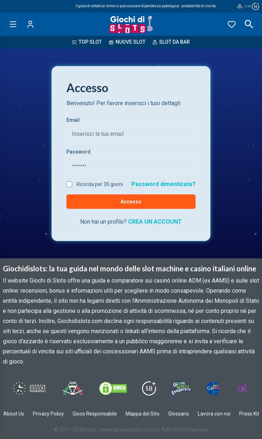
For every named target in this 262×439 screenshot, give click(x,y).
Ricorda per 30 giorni (100, 184)
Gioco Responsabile (95, 414)
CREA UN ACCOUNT (155, 221)
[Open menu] (13, 24)
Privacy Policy (48, 414)
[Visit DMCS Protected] (113, 388)
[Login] (30, 24)
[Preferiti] (231, 24)
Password (78, 152)
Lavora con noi (214, 414)
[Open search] (249, 24)
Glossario (178, 414)
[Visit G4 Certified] (213, 388)
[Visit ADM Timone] (72, 388)
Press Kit (249, 414)
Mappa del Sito (143, 414)
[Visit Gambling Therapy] (242, 388)
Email (73, 120)
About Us (13, 414)
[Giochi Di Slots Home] (131, 24)
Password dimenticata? (163, 184)
